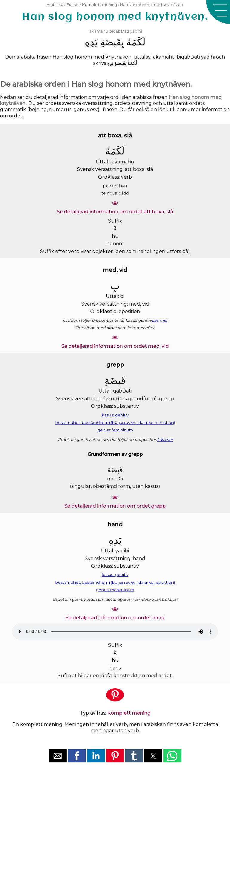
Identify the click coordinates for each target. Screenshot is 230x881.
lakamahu (98, 31)
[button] (218, 12)
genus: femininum (115, 430)
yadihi (136, 31)
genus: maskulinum (115, 589)
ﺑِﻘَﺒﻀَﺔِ (112, 42)
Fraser (72, 4)
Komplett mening (99, 4)
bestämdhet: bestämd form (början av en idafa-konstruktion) (115, 422)
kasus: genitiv (115, 415)
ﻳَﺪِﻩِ (91, 42)
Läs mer (160, 320)
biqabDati (119, 31)
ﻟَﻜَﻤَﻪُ (135, 42)
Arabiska (55, 4)
